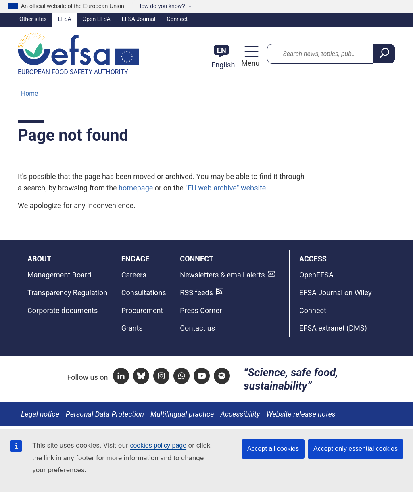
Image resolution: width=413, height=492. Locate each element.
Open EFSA (97, 19)
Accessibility (240, 414)
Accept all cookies (273, 448)
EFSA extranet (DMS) (333, 328)
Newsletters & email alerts (222, 275)
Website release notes (300, 414)
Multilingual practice (182, 414)
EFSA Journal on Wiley (335, 292)
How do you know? (161, 6)
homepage (136, 187)
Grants (132, 328)
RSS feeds (196, 292)
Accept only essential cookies (355, 448)
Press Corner (201, 310)
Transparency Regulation (67, 292)
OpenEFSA (316, 275)
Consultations (143, 292)
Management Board (59, 275)
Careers (133, 275)
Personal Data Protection (105, 414)
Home (29, 93)
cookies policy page (158, 445)
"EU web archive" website (225, 187)
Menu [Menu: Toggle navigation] (249, 63)
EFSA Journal (139, 19)
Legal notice (40, 414)
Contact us (197, 328)
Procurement (142, 310)
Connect (177, 19)
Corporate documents (62, 310)
